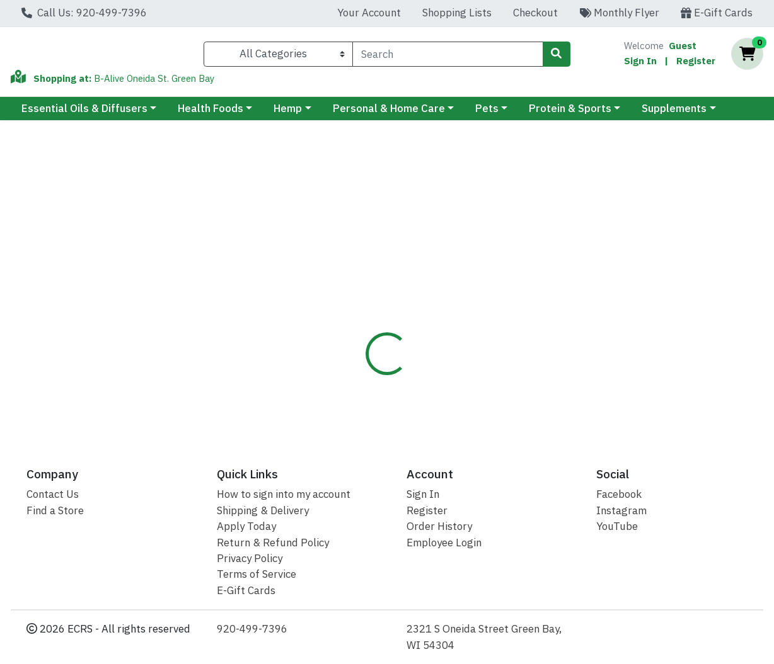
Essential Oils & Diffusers (84, 114)
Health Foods (210, 114)
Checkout (535, 13)
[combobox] (447, 56)
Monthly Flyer (619, 13)
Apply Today (246, 526)
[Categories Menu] (278, 56)
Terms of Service (256, 574)
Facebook (619, 494)
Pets (487, 114)
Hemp (288, 114)
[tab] (360, 270)
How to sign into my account (283, 494)
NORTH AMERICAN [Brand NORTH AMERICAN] (499, 334)
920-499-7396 (252, 629)
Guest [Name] (682, 48)
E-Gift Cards (717, 13)
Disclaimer (423, 270)
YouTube (617, 526)
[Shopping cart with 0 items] (747, 57)
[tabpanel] (548, 354)
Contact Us (52, 494)
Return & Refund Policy (273, 542)
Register (695, 63)
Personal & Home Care (389, 114)
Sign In (640, 63)
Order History (439, 526)
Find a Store (55, 510)
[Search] (447, 56)
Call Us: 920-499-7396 (84, 13)
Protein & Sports (570, 114)
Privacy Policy (249, 558)
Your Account (369, 13)
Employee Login (444, 542)
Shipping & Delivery (263, 510)
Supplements (674, 114)
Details (360, 270)
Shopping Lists (457, 13)
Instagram (621, 510)
